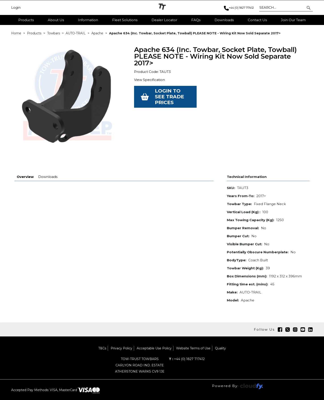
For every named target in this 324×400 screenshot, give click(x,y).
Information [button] (88, 20)
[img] (280, 318)
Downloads (47, 165)
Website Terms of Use (193, 337)
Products (26, 20)
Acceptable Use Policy (154, 337)
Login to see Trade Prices (169, 97)
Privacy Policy (121, 337)
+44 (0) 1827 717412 (187, 347)
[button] (309, 7)
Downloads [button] (224, 20)
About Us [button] (56, 20)
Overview (25, 165)
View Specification (149, 80)
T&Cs (102, 337)
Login (16, 8)
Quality (220, 337)
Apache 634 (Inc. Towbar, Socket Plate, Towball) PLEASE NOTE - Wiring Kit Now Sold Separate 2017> (194, 33)
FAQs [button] (195, 20)
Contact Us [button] (257, 20)
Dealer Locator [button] (164, 20)
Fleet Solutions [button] (124, 20)
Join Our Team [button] (293, 20)
